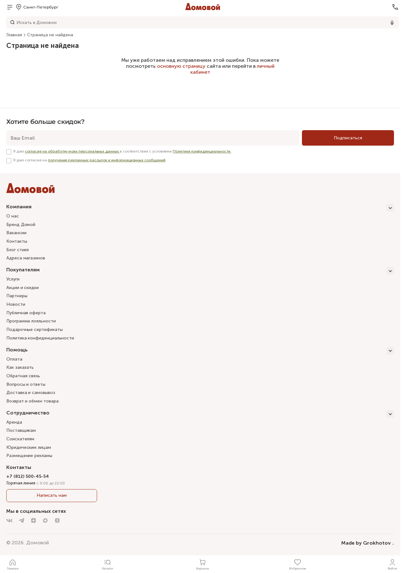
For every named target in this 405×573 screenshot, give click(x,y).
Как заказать (20, 367)
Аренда (14, 422)
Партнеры (16, 295)
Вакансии (16, 232)
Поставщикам (21, 430)
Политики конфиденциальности (202, 151)
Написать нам (52, 495)
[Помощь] (200, 351)
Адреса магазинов (25, 258)
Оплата (14, 359)
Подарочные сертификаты (34, 329)
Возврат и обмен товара (32, 401)
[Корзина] (202, 564)
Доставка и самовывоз (30, 392)
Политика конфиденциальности (40, 338)
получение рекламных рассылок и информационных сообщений (106, 160)
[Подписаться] (348, 138)
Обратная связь (23, 376)
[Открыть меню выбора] (36, 7)
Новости (15, 304)
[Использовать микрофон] (392, 22)
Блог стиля (17, 249)
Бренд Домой (20, 224)
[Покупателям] (200, 271)
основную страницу (181, 66)
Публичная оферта (26, 312)
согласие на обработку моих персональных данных (72, 151)
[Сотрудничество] (200, 414)
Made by (367, 543)
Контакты (16, 241)
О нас (12, 216)
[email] (152, 138)
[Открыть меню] (9, 7)
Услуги (13, 279)
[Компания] (200, 207)
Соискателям (20, 439)
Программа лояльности (31, 321)
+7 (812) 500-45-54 (27, 476)
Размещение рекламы (29, 455)
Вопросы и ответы (25, 384)
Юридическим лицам (28, 447)
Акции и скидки (22, 287)
